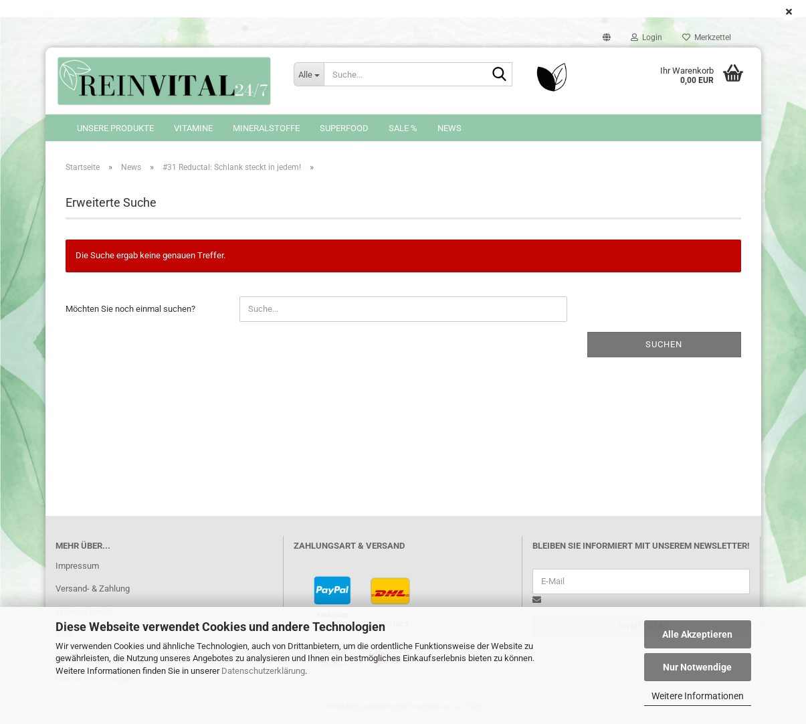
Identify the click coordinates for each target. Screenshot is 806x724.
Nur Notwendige (697, 667)
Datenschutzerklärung (263, 671)
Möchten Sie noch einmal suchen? (130, 309)
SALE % (403, 128)
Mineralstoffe (266, 128)
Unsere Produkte (115, 128)
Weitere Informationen (697, 696)
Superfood (344, 128)
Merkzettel (706, 37)
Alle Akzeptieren (697, 634)
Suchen (663, 344)
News (449, 128)
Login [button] (646, 37)
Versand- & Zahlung (93, 588)
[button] (607, 37)
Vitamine (193, 128)
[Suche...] (308, 74)
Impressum (77, 566)
